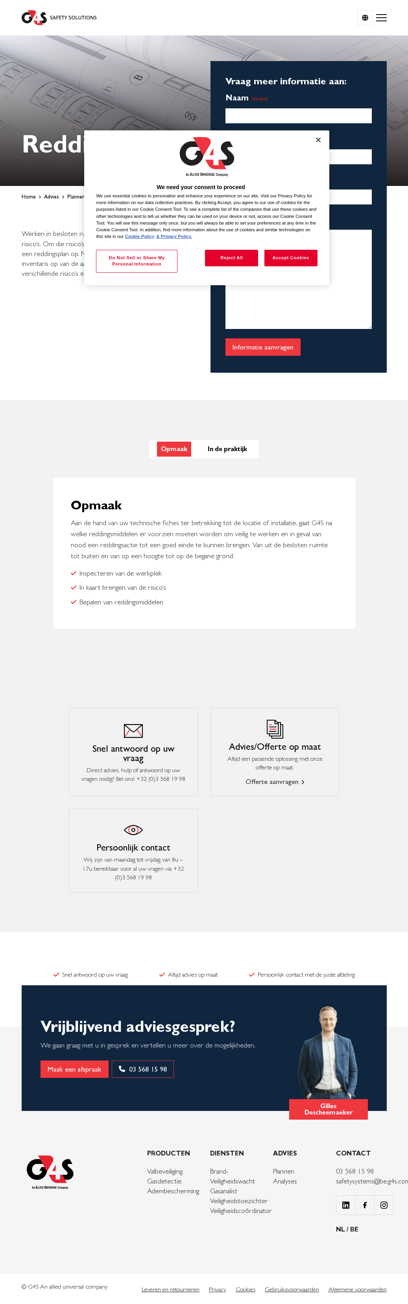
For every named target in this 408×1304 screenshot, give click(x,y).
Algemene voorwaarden (358, 1289)
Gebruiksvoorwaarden (292, 1289)
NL (341, 1229)
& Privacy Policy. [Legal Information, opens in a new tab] (174, 236)
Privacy (217, 1289)
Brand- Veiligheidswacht (232, 1176)
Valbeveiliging (165, 1171)
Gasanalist (223, 1191)
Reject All (231, 257)
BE (354, 1229)
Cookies (245, 1289)
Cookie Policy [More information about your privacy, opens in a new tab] (140, 236)
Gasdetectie (164, 1181)
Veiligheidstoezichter (239, 1200)
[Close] (318, 140)
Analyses (285, 1181)
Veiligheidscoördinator (241, 1210)
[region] (206, 207)
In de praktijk (227, 449)
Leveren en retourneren (170, 1289)
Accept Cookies (290, 257)
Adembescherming (173, 1191)
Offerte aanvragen (272, 781)
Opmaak (174, 449)
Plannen (283, 1171)
